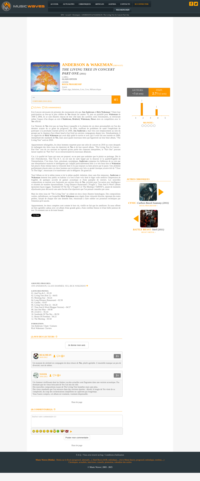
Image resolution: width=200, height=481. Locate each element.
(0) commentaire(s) (53, 107)
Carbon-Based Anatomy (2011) (148, 203)
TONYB (43, 374)
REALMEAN (45, 355)
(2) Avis (37, 107)
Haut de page (76, 402)
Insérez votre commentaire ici (77, 421)
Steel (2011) (148, 229)
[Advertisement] (100, 38)
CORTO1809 (37, 101)
